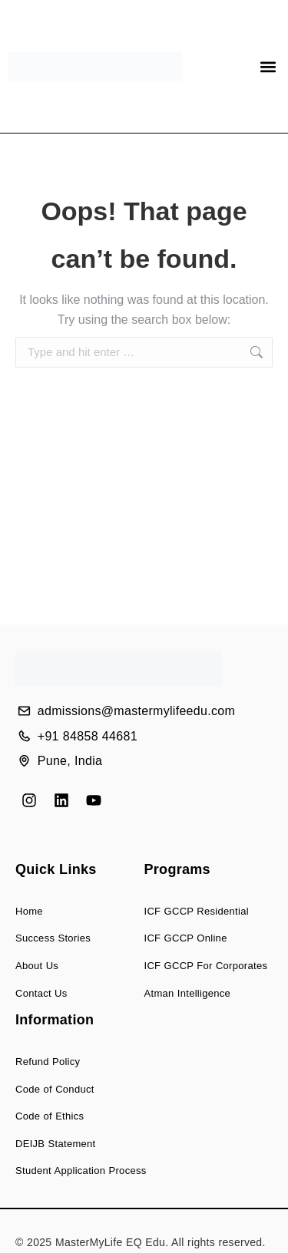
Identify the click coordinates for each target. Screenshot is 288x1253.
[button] (267, 66)
